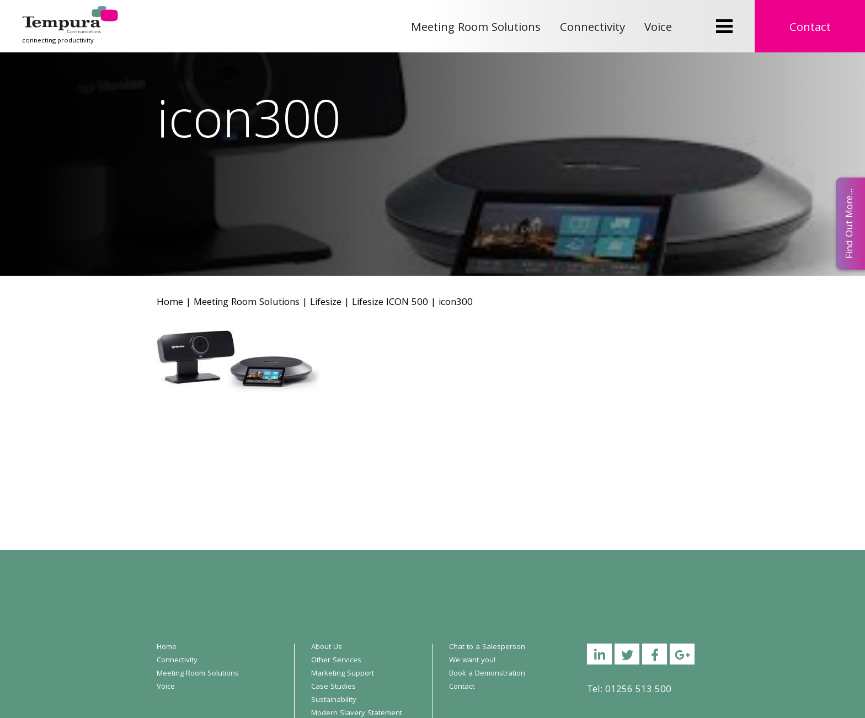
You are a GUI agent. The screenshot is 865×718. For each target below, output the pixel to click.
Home (170, 303)
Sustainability (333, 700)
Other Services (336, 661)
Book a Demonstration (487, 674)
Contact (810, 28)
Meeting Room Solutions (476, 28)
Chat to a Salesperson (487, 647)
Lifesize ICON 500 (390, 303)
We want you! (472, 661)
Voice (658, 28)
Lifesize (325, 303)
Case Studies (333, 687)
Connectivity (592, 28)
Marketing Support (342, 674)
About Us (326, 647)
